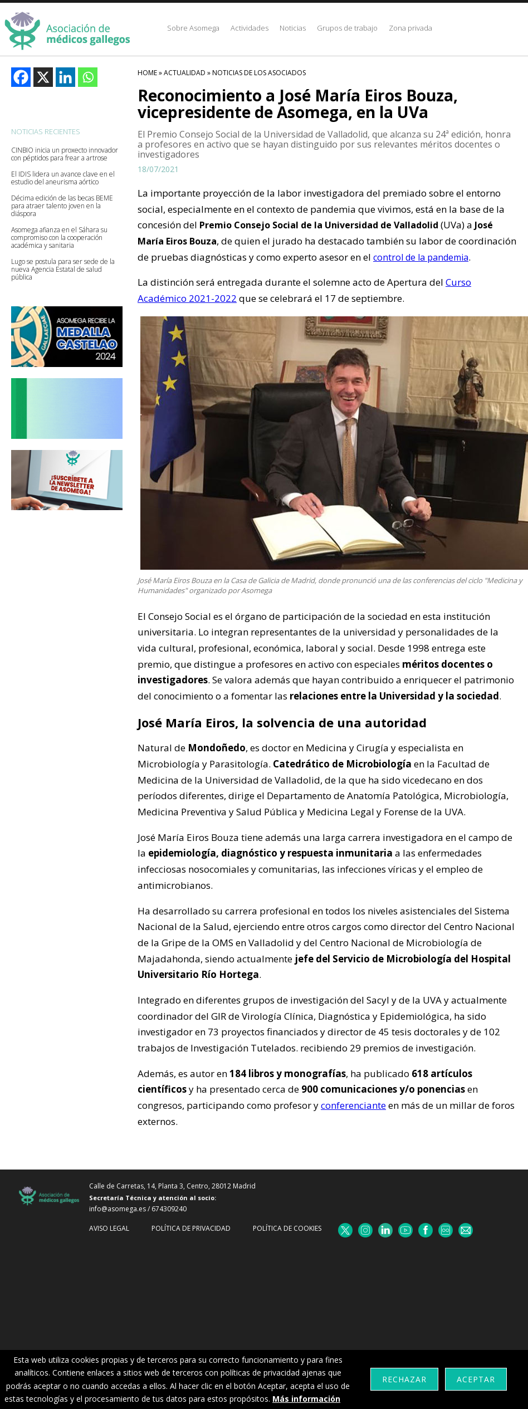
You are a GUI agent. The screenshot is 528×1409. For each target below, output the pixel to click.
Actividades (249, 28)
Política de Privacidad (191, 1228)
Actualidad (185, 72)
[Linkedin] (65, 77)
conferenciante (353, 1105)
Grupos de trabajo (347, 28)
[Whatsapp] (87, 77)
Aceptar (476, 1379)
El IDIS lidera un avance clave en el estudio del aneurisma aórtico (63, 178)
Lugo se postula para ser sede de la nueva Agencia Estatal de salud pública (63, 269)
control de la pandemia (420, 257)
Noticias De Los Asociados (259, 72)
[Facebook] (21, 77)
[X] (43, 77)
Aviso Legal (109, 1228)
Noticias (293, 28)
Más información (306, 1398)
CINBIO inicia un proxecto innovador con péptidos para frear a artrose (64, 154)
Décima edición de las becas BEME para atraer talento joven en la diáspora (62, 206)
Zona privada (410, 28)
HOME (147, 72)
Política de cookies (287, 1228)
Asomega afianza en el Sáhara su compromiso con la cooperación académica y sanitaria (59, 237)
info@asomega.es (117, 1209)
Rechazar (404, 1379)
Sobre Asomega (193, 28)
